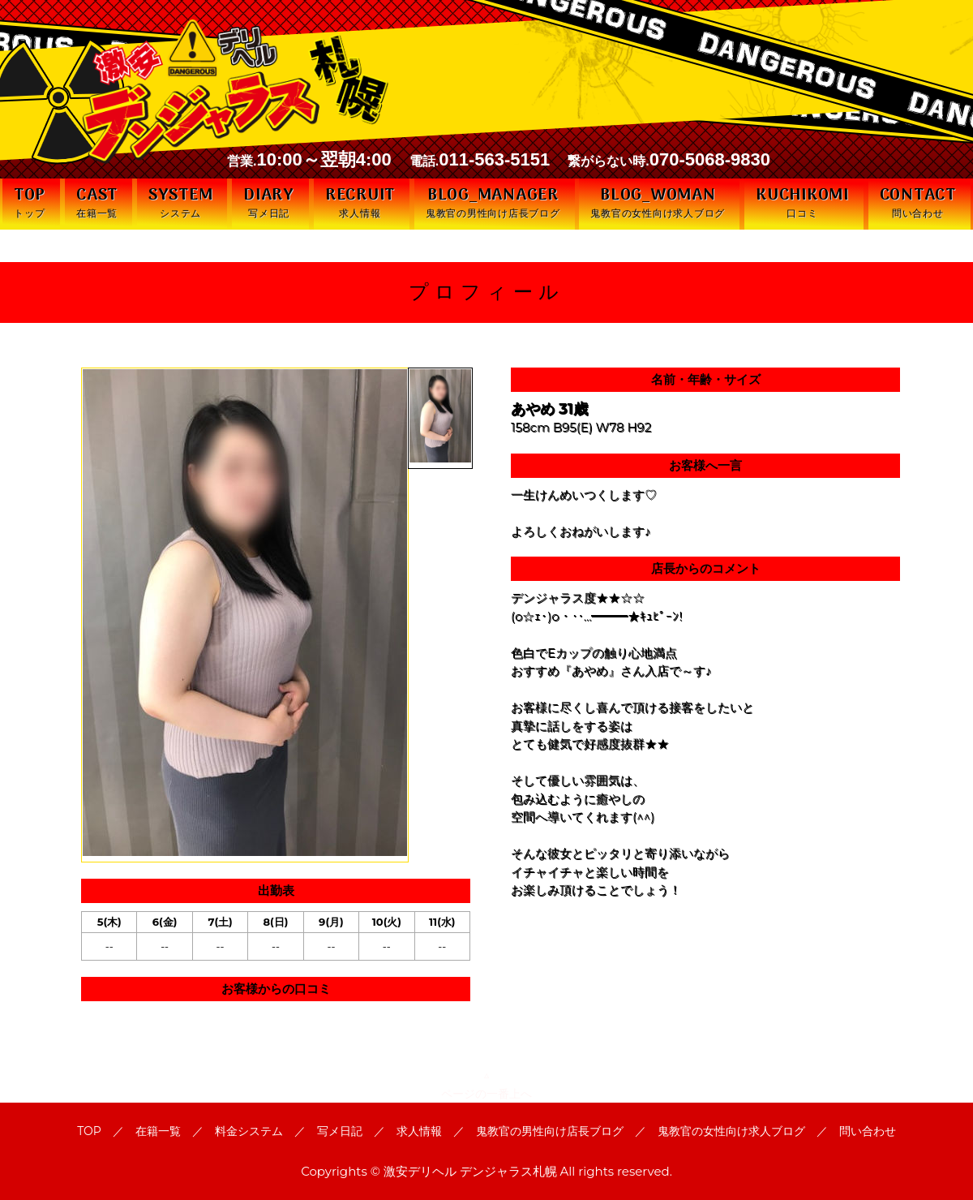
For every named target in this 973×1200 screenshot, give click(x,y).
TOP (89, 1131)
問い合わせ (867, 1131)
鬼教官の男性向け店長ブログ (550, 1131)
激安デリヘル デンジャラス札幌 (470, 1171)
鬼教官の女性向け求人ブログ (731, 1131)
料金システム (249, 1131)
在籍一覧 (158, 1131)
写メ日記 (339, 1131)
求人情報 (419, 1131)
